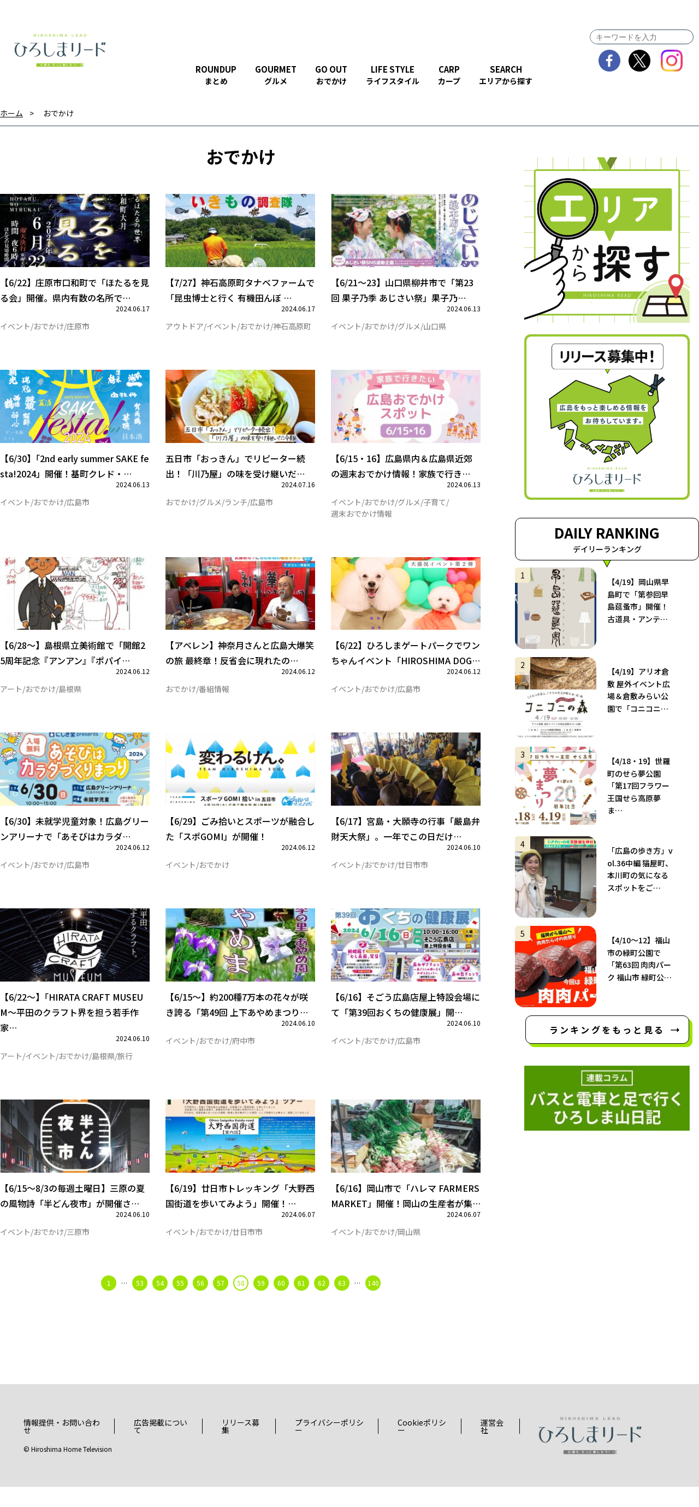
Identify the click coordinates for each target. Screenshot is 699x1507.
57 (220, 1303)
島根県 (69, 699)
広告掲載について (160, 1446)
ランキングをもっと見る (607, 1029)
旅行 (125, 1073)
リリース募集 (240, 1446)
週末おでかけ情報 (361, 520)
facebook (610, 61)
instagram (672, 61)
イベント (15, 329)
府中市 (243, 1057)
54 (160, 1303)
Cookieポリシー (422, 1446)
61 (301, 1303)
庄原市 (78, 329)
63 (342, 1303)
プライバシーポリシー (329, 1446)
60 (281, 1303)
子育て (434, 508)
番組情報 (214, 699)
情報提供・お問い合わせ (61, 1446)
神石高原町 (292, 329)
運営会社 (492, 1446)
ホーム (11, 113)
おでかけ (58, 113)
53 (140, 1303)
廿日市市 (413, 878)
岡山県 (409, 1252)
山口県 (434, 329)
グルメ (409, 329)
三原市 (78, 1252)
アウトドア (184, 329)
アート (11, 699)
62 (321, 1303)
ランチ (235, 508)
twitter (640, 61)
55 (180, 1303)
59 (261, 1303)
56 (200, 1303)
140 (373, 1303)
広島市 (78, 508)
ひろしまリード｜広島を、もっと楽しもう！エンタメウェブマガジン (60, 50)
